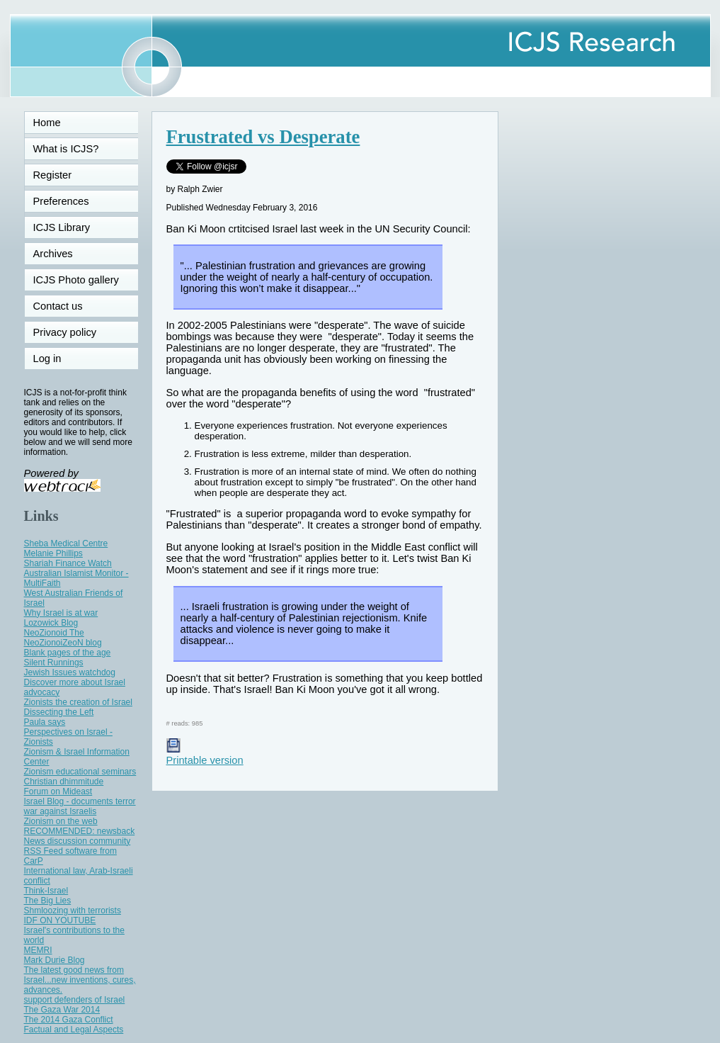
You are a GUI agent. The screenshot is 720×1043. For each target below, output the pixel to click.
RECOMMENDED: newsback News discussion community (79, 836)
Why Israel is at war (61, 613)
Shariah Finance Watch (68, 563)
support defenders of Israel (74, 1000)
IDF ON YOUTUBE (60, 920)
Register (52, 175)
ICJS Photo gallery (76, 280)
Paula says (45, 722)
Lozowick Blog (51, 623)
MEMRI (38, 950)
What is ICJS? (66, 148)
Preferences (61, 201)
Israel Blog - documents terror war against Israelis (80, 806)
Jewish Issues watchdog (69, 672)
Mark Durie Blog (54, 960)
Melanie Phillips (53, 553)
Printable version (205, 754)
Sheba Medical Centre (66, 543)
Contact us (58, 306)
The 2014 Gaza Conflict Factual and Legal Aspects (74, 1024)
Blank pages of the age (67, 653)
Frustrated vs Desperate (263, 136)
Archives (53, 253)
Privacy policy (65, 332)
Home (47, 122)
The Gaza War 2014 (62, 1010)
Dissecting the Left (59, 712)
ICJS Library (62, 227)
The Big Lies (48, 901)
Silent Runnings (54, 662)
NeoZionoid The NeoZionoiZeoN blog (63, 638)
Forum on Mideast (58, 791)
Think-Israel (46, 891)
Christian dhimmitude (64, 782)
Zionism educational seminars (80, 772)
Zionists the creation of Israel (78, 702)
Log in (56, 358)
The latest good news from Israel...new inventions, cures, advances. (80, 980)
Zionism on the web (61, 821)
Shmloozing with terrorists (72, 910)
